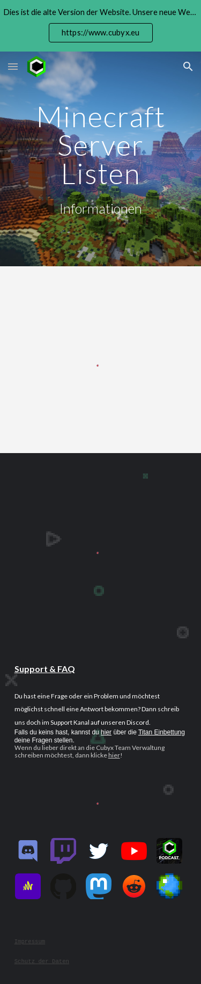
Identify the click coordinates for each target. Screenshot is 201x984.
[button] (13, 66)
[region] (100, 26)
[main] (100, 159)
